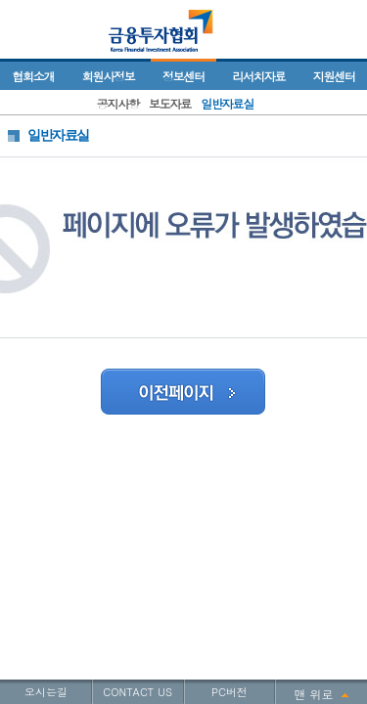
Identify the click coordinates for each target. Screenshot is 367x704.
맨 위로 (314, 693)
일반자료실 (227, 103)
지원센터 (334, 75)
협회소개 (33, 75)
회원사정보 (108, 75)
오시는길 (46, 691)
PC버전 (229, 691)
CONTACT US (137, 691)
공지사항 (118, 103)
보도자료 (170, 103)
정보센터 (183, 75)
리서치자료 (258, 75)
